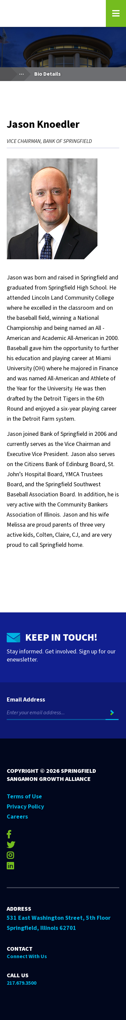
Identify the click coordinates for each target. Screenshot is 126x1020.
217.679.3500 (21, 983)
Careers (17, 817)
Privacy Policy (25, 806)
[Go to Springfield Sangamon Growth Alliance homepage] (52, 13)
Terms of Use (24, 796)
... (25, 72)
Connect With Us (27, 956)
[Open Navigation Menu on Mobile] (116, 13)
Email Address (26, 700)
